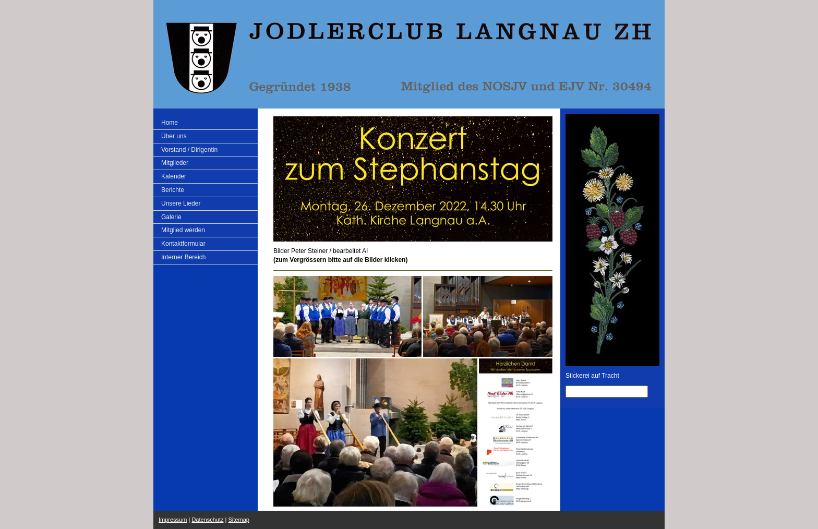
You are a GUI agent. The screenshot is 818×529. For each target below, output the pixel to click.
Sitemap (238, 519)
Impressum (173, 519)
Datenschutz (207, 519)
